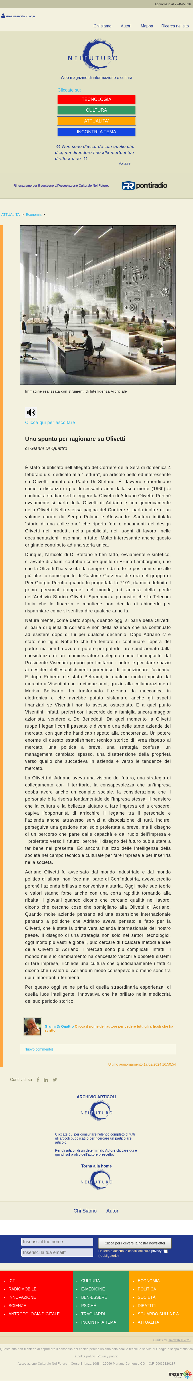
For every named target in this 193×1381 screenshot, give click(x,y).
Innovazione (22, 1297)
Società (146, 1297)
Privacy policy (108, 1356)
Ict (12, 1281)
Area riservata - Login (20, 16)
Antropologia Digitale (34, 1314)
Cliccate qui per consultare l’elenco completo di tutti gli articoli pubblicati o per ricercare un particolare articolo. (95, 1139)
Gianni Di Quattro (60, 1026)
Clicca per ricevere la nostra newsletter (135, 1243)
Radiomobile (22, 1289)
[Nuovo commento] (38, 1049)
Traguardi (93, 1314)
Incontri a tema (98, 1322)
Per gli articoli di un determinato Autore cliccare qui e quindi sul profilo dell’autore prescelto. (96, 1153)
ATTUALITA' (10, 215)
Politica (147, 1289)
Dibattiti (147, 1306)
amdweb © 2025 (179, 1340)
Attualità (148, 1322)
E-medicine (93, 1289)
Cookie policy (85, 1356)
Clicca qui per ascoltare (50, 416)
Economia (33, 215)
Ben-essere (94, 1297)
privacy (157, 1251)
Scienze (17, 1306)
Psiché (88, 1306)
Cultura (90, 1281)
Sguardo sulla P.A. (159, 1314)
